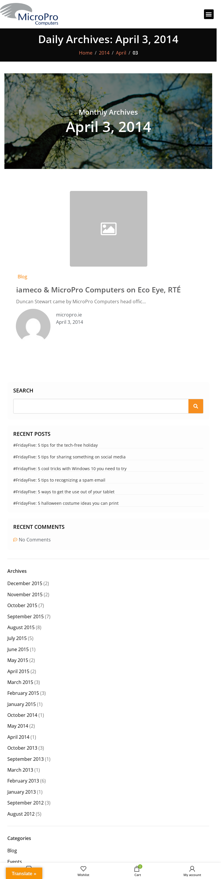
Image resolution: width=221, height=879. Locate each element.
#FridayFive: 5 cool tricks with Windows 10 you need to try (69, 468)
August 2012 (21, 814)
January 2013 (21, 792)
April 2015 (18, 671)
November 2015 (25, 594)
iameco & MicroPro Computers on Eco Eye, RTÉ (98, 289)
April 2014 (18, 737)
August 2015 (21, 627)
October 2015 (22, 605)
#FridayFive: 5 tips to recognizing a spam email (59, 480)
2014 (104, 53)
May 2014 (17, 726)
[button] (209, 14)
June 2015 (18, 649)
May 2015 (17, 660)
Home (85, 53)
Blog (22, 276)
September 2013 (25, 759)
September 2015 (25, 616)
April (121, 53)
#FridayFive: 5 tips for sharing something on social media (69, 457)
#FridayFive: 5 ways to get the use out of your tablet (63, 491)
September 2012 (25, 803)
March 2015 (20, 682)
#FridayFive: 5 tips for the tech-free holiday (55, 445)
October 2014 (22, 715)
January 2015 (21, 704)
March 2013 (20, 770)
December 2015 (24, 583)
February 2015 (23, 693)
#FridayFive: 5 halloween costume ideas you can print (66, 503)
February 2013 (23, 781)
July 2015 (17, 638)
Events (14, 861)
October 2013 (22, 748)
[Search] (195, 406)
